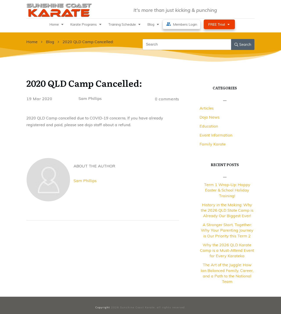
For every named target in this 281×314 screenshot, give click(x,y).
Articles (207, 108)
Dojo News (210, 117)
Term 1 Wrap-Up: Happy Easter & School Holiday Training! (227, 190)
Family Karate (213, 144)
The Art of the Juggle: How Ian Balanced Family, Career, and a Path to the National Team (227, 273)
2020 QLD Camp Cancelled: (84, 82)
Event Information (216, 135)
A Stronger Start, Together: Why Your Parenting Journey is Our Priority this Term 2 (227, 230)
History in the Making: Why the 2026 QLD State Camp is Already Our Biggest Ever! (227, 210)
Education (209, 126)
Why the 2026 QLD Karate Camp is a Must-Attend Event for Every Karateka (227, 250)
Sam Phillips (85, 180)
